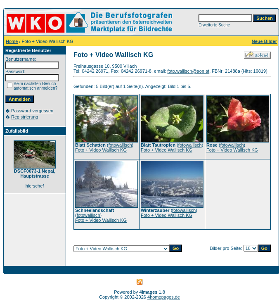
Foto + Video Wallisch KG (101, 149)
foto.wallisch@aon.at (189, 71)
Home (12, 41)
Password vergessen (32, 110)
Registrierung (24, 116)
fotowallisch (120, 144)
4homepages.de (163, 296)
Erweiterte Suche (214, 25)
